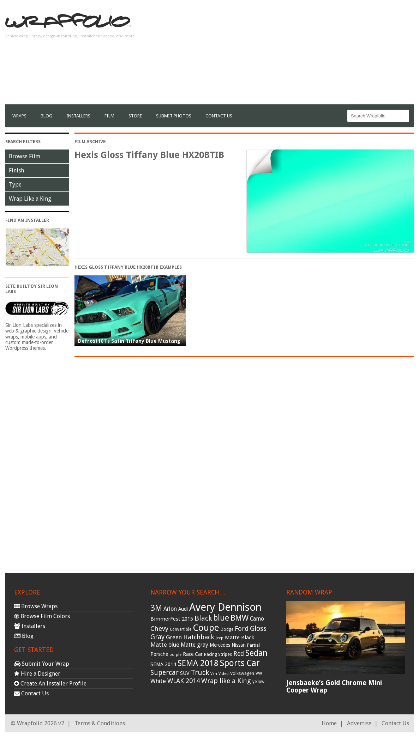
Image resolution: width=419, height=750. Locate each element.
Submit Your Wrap (41, 663)
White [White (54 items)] (158, 680)
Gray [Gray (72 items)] (157, 637)
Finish (16, 170)
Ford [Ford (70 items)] (242, 628)
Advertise (359, 723)
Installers (78, 115)
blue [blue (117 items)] (221, 617)
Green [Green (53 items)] (174, 637)
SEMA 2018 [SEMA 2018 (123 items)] (198, 663)
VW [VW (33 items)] (259, 673)
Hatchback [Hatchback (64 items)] (198, 637)
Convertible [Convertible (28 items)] (180, 629)
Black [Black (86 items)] (203, 618)
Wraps (19, 115)
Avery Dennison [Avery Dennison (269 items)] (225, 607)
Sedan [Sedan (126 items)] (256, 653)
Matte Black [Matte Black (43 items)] (239, 637)
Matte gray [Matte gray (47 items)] (194, 644)
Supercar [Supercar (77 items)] (164, 673)
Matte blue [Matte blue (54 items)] (164, 644)
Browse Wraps (36, 606)
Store (135, 115)
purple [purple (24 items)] (175, 654)
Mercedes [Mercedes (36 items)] (220, 645)
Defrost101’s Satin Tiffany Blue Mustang (129, 341)
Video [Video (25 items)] (224, 673)
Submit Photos (173, 115)
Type (15, 184)
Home (329, 723)
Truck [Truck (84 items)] (200, 672)
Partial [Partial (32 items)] (253, 645)
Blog (46, 115)
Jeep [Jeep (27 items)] (219, 637)
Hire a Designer (37, 673)
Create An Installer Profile (50, 683)
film (109, 115)
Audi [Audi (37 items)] (183, 609)
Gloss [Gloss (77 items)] (258, 628)
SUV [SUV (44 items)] (185, 673)
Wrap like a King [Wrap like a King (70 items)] (226, 681)
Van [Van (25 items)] (213, 673)
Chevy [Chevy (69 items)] (159, 628)
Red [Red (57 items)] (238, 653)
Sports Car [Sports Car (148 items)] (240, 663)
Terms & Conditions (99, 723)
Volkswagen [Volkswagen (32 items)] (242, 673)
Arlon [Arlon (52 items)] (170, 608)
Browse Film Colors (42, 616)
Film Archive (90, 141)
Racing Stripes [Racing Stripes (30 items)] (218, 654)
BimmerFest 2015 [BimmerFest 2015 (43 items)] (171, 619)
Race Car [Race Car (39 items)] (193, 654)
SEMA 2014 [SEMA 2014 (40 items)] (163, 664)
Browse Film (24, 156)
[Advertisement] (285, 55)
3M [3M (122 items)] (156, 608)
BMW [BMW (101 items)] (240, 618)
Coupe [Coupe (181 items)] (206, 627)
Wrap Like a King (30, 198)
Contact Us (218, 115)
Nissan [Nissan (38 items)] (239, 645)
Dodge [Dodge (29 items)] (227, 629)
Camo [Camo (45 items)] (257, 619)
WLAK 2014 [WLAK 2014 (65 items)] (183, 680)
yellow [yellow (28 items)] (258, 681)
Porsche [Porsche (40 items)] (159, 654)
